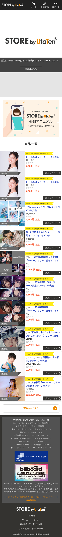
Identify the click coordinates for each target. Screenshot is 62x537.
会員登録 (45, 7)
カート (34, 7)
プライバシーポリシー (31, 520)
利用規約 (31, 516)
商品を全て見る (31, 408)
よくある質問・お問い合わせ (31, 529)
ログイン (56, 7)
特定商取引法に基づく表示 (31, 524)
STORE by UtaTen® (12, 5)
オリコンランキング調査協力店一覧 (18, 497)
